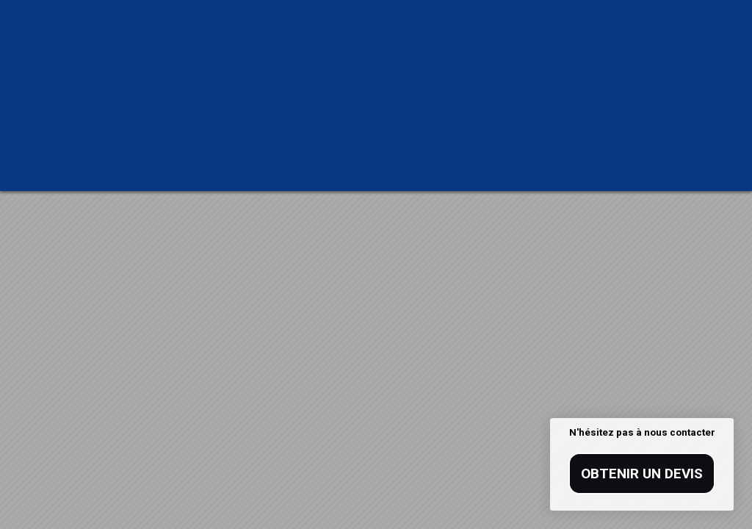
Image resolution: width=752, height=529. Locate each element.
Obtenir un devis (642, 473)
